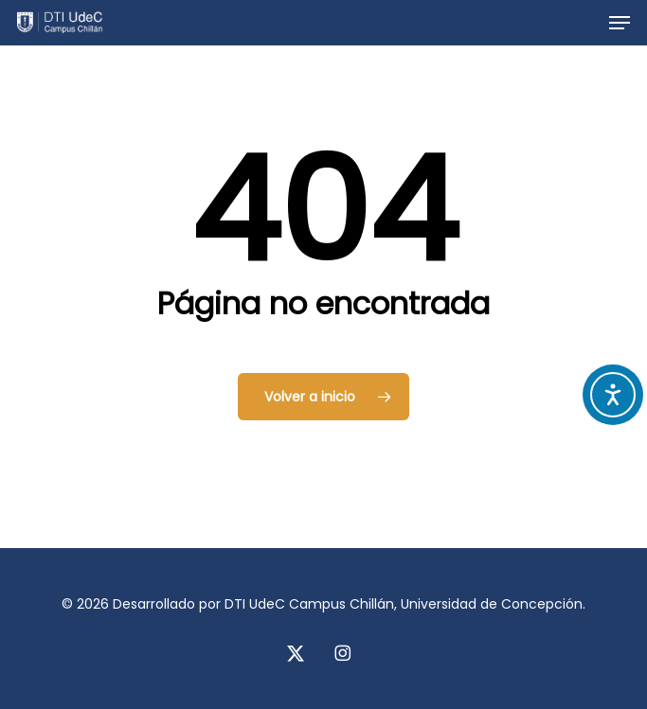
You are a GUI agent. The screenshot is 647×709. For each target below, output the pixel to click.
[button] (619, 22)
